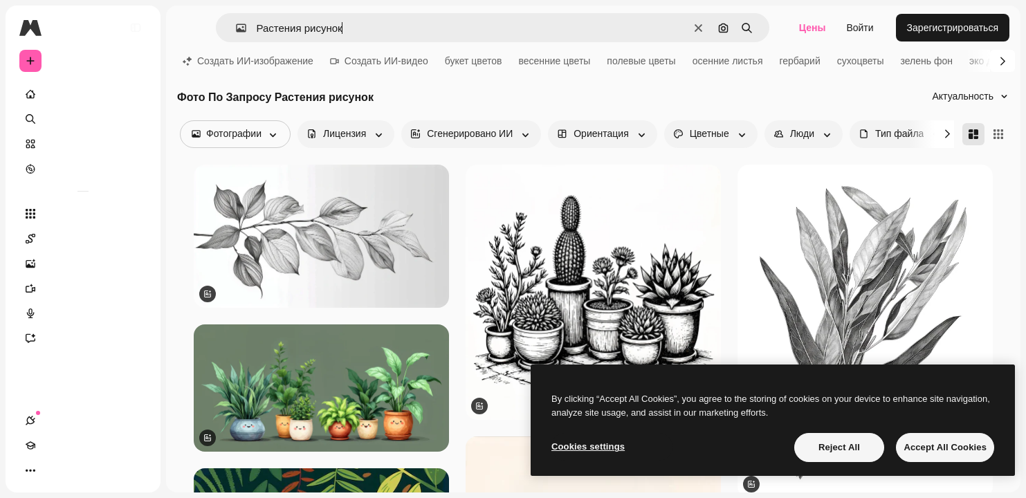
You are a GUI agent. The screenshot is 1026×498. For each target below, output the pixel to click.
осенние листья (728, 60)
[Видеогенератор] (83, 288)
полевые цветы (641, 60)
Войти (859, 27)
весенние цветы (554, 60)
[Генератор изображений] (83, 263)
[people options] (803, 134)
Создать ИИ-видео (379, 60)
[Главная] (83, 94)
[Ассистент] (83, 338)
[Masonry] (973, 134)
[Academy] (55, 470)
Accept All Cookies (945, 447)
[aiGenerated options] (471, 134)
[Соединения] (30, 470)
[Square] (998, 134)
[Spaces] (83, 239)
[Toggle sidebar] (136, 28)
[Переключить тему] (80, 470)
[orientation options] (602, 134)
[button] (236, 28)
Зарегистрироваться (952, 27)
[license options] (345, 134)
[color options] (711, 134)
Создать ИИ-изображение (248, 60)
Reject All (839, 447)
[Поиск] (83, 119)
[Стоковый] (83, 144)
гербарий (799, 60)
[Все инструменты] (83, 214)
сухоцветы (860, 60)
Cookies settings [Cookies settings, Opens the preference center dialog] (588, 446)
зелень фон (926, 60)
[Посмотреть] (83, 169)
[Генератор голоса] (83, 313)
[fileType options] (901, 134)
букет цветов (473, 60)
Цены (812, 27)
